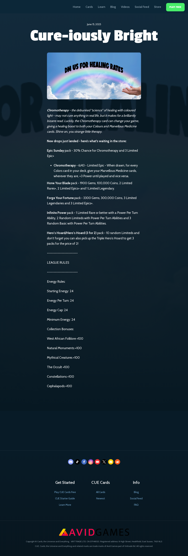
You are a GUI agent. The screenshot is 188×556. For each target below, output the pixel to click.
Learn (101, 6)
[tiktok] (77, 461)
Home (77, 6)
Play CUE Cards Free (65, 492)
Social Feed (142, 6)
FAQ (136, 504)
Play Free (175, 7)
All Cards (100, 492)
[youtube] (97, 461)
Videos (125, 6)
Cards (89, 6)
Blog (113, 6)
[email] (110, 461)
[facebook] (84, 461)
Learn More (65, 504)
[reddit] (117, 461)
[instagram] (90, 461)
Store (157, 6)
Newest (100, 498)
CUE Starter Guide (65, 498)
